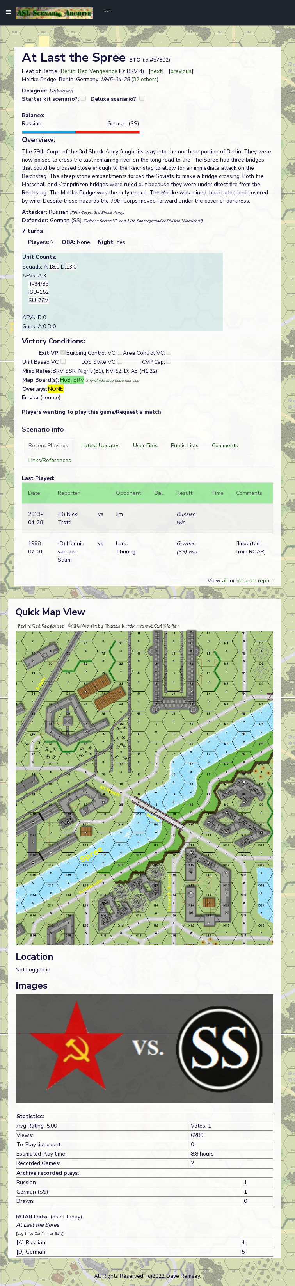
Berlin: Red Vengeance (89, 71)
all (225, 580)
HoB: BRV (72, 380)
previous (181, 71)
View (215, 580)
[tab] (48, 445)
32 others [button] (145, 79)
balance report (254, 580)
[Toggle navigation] (104, 12)
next (156, 71)
